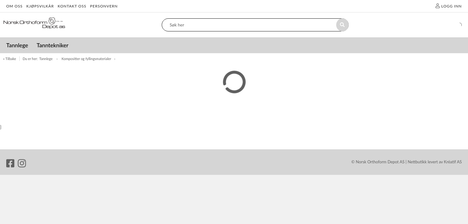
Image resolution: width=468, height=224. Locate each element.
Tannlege (46, 59)
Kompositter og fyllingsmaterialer (86, 59)
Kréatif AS (453, 161)
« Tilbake (9, 59)
